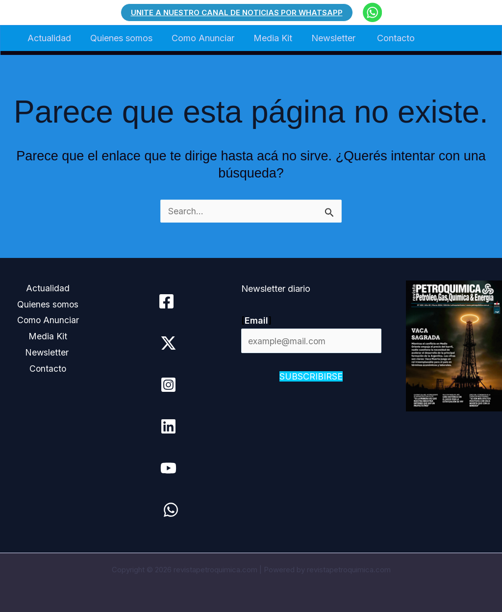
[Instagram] (168, 385)
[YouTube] (168, 468)
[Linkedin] (168, 426)
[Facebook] (166, 301)
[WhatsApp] (170, 510)
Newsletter (327, 38)
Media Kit (267, 38)
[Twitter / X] (168, 343)
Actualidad (48, 38)
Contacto (387, 38)
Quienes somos (119, 38)
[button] (237, 12)
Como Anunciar (199, 38)
